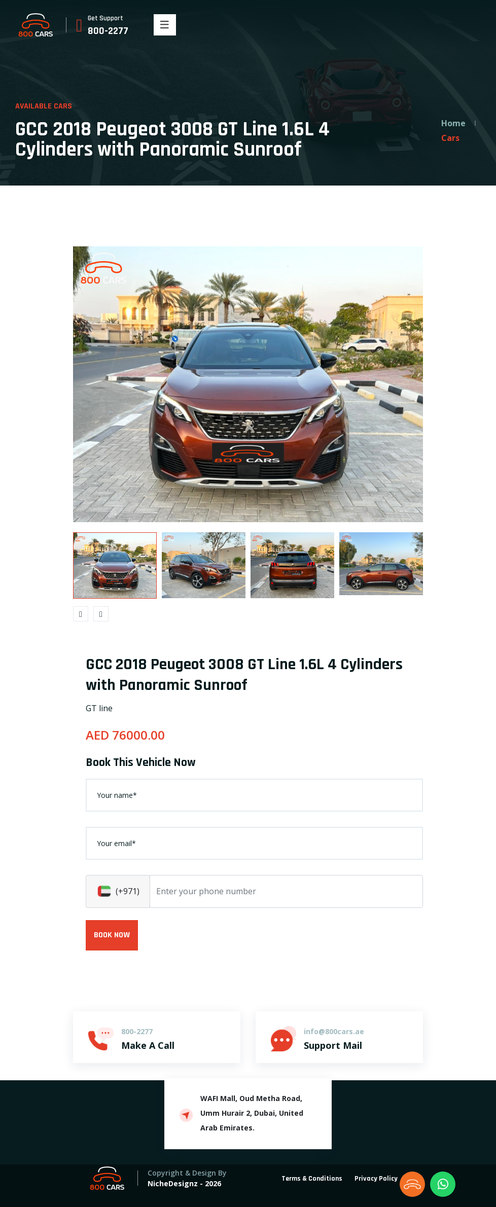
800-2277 (108, 31)
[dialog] (477, 1186)
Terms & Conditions (311, 1178)
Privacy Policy (376, 1178)
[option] (248, 384)
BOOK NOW (112, 935)
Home (453, 123)
